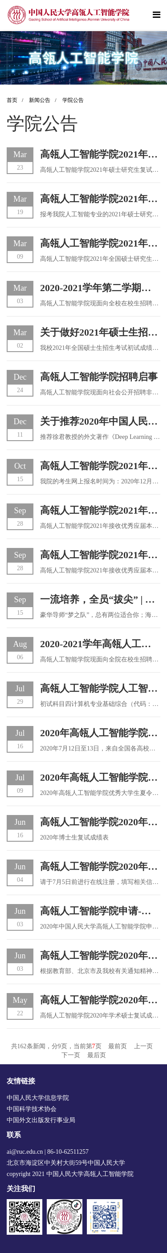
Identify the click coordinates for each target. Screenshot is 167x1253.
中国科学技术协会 (32, 1109)
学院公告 (73, 100)
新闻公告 (45, 100)
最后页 (96, 1055)
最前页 (117, 1046)
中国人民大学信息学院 (38, 1098)
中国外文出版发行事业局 (41, 1120)
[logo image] (69, 14)
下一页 (70, 1055)
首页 (17, 100)
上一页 (143, 1046)
